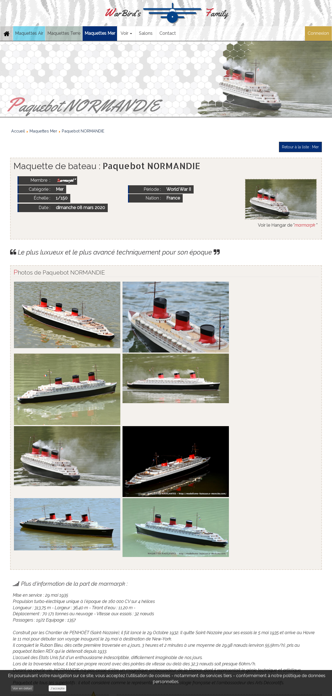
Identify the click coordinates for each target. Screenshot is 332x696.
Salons (146, 33)
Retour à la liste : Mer (300, 147)
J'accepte (57, 688)
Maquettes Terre (63, 33)
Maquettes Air (29, 33)
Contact (167, 33)
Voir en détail (22, 688)
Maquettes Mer (100, 33)
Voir (126, 33)
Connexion (318, 33)
